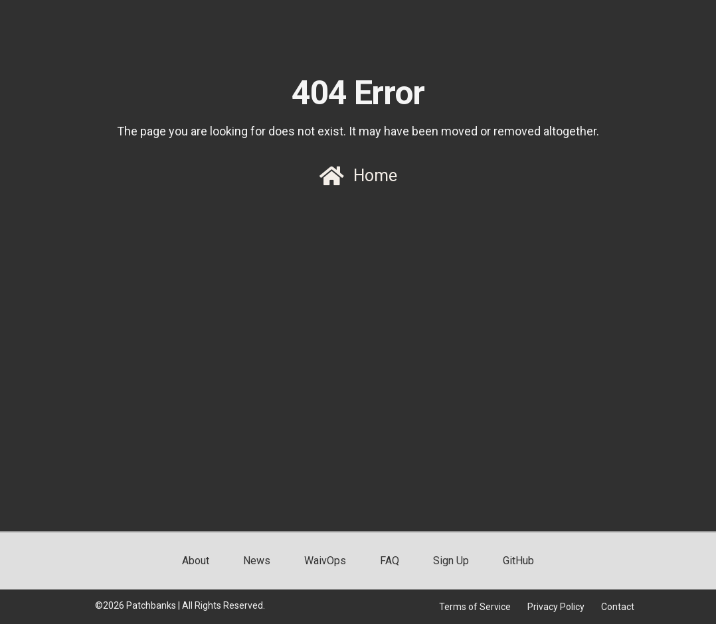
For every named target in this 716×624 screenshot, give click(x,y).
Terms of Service (475, 606)
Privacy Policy (555, 606)
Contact (617, 606)
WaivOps (325, 560)
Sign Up (451, 560)
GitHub (518, 560)
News (256, 560)
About (195, 560)
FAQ (389, 560)
